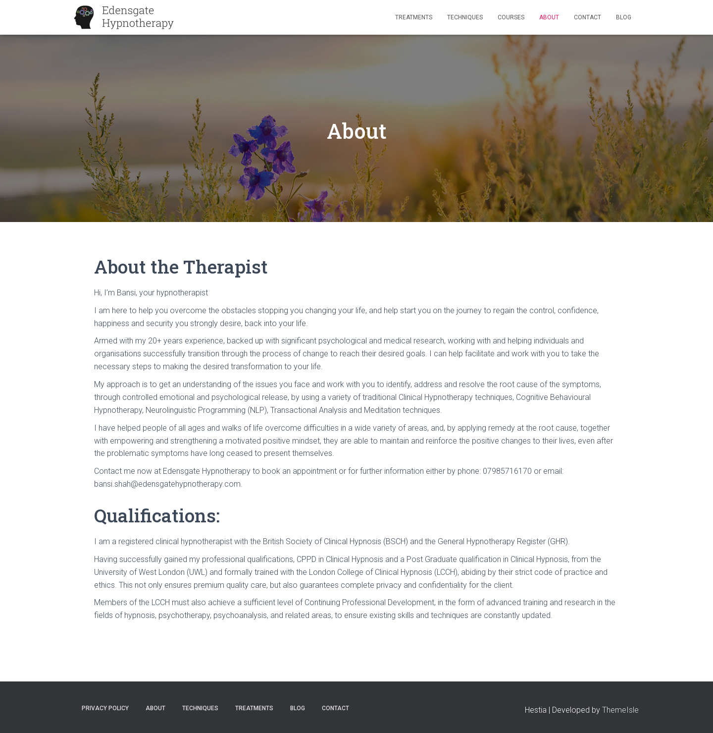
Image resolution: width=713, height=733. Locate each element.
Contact (587, 17)
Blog (623, 17)
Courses (511, 17)
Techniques (465, 17)
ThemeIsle (620, 710)
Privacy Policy (105, 708)
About (549, 17)
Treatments (413, 17)
